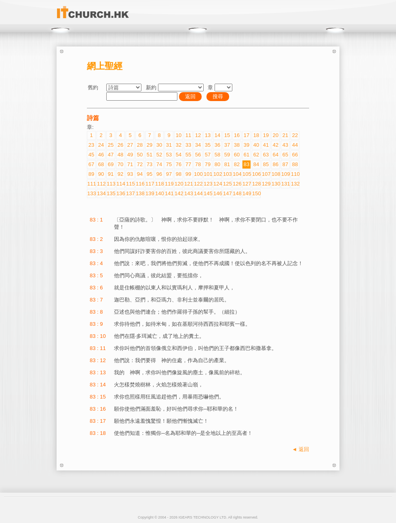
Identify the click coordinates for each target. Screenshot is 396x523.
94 (140, 174)
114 (120, 184)
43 (285, 145)
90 (101, 174)
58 (217, 155)
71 (130, 164)
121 (188, 184)
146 (217, 193)
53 (169, 155)
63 (266, 155)
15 (227, 135)
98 (178, 174)
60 (237, 155)
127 (246, 184)
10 (178, 135)
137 (130, 193)
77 (188, 164)
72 (140, 164)
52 (159, 155)
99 (188, 174)
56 (198, 155)
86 (275, 164)
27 (130, 145)
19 (266, 135)
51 (149, 155)
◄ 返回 (300, 449)
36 (217, 145)
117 (149, 184)
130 (276, 184)
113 (111, 184)
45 (91, 155)
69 (111, 164)
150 (256, 193)
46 (101, 155)
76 (178, 164)
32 (178, 145)
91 (111, 174)
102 (217, 174)
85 (266, 164)
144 (198, 193)
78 (198, 164)
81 (227, 164)
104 (237, 174)
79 (208, 164)
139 (149, 193)
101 (208, 174)
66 (295, 155)
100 (198, 174)
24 (101, 145)
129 (266, 184)
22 (295, 135)
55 (188, 155)
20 (275, 135)
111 (91, 184)
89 (91, 174)
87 (285, 164)
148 (237, 193)
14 (217, 135)
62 (256, 155)
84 (256, 164)
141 (169, 193)
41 (266, 145)
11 (188, 135)
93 (130, 174)
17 (246, 135)
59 (227, 155)
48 (120, 155)
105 (246, 174)
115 (130, 184)
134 (101, 193)
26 (120, 145)
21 (285, 135)
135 (111, 193)
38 (237, 145)
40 (256, 145)
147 (227, 193)
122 (198, 184)
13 (208, 135)
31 (169, 145)
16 (237, 135)
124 (217, 184)
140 (159, 193)
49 (130, 155)
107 (266, 174)
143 (188, 193)
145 (208, 193)
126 (237, 184)
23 (91, 145)
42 (275, 145)
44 (295, 145)
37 (227, 145)
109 (285, 174)
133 (91, 193)
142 (179, 193)
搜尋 (218, 96)
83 (246, 164)
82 (237, 164)
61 (246, 155)
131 (285, 184)
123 (208, 184)
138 (140, 193)
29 (149, 145)
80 (217, 164)
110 (295, 174)
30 (159, 145)
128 (256, 184)
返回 (190, 96)
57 (208, 155)
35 (208, 145)
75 (169, 164)
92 (120, 174)
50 (140, 155)
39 (246, 145)
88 (295, 164)
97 (169, 174)
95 (149, 174)
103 (227, 174)
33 (188, 145)
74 (159, 164)
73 (149, 164)
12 (198, 135)
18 (256, 135)
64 (275, 155)
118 (159, 184)
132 (295, 184)
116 (140, 184)
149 (246, 193)
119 (169, 184)
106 (256, 174)
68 (101, 164)
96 (159, 174)
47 (111, 155)
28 (140, 145)
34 (198, 145)
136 (120, 193)
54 (178, 155)
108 (276, 174)
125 (227, 184)
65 (285, 155)
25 (111, 145)
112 (101, 184)
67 (91, 164)
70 (120, 164)
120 (179, 184)
